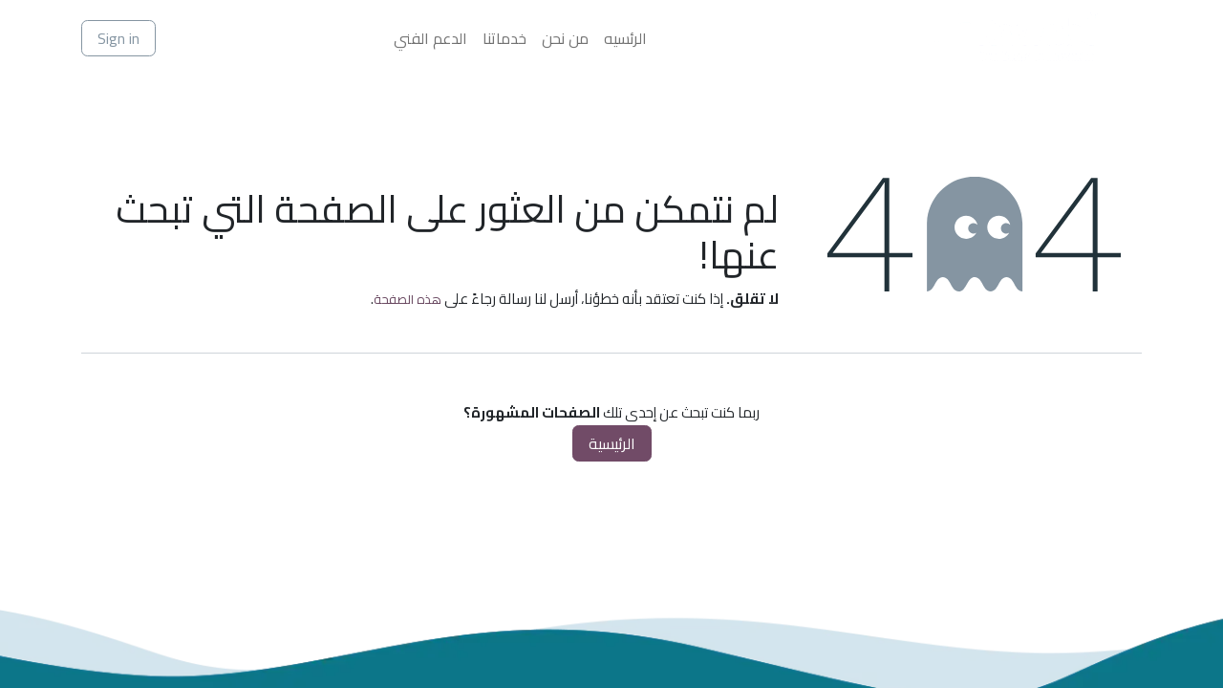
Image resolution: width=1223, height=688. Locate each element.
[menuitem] (625, 38)
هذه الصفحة (407, 299)
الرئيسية (612, 443)
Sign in (118, 38)
